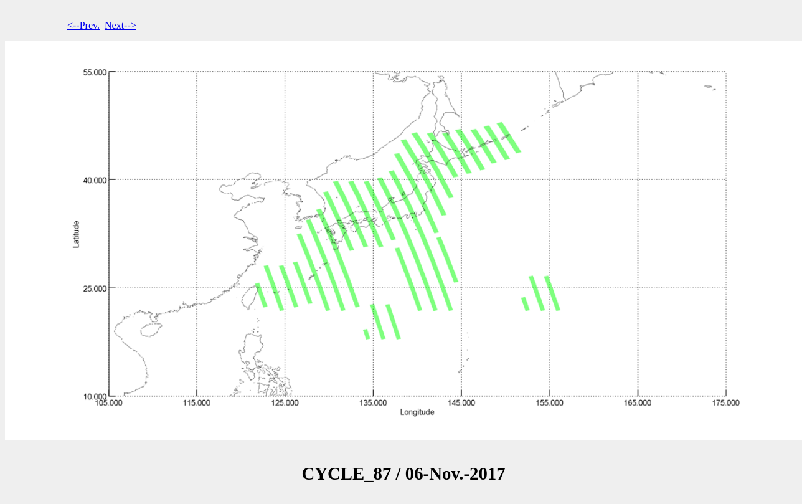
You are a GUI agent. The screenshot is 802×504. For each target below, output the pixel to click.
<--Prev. (83, 25)
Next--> (120, 25)
